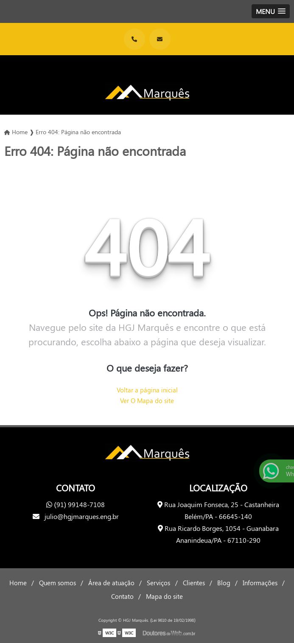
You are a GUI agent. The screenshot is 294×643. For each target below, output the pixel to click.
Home (18, 582)
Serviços (158, 582)
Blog (223, 582)
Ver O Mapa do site (147, 400)
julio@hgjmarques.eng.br (76, 516)
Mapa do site (164, 596)
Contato (122, 596)
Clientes (194, 582)
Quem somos (57, 582)
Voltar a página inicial (147, 390)
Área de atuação (111, 582)
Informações (260, 582)
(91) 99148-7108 (75, 504)
